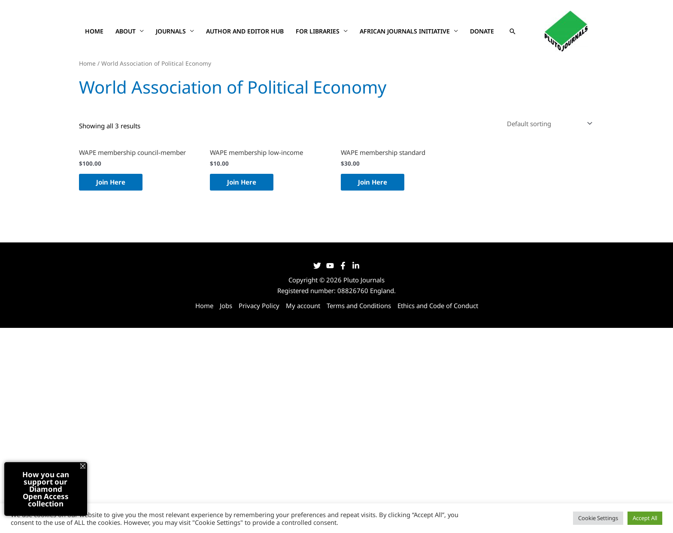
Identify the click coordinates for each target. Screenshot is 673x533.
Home (94, 31)
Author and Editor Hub (245, 31)
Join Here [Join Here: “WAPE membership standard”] (372, 182)
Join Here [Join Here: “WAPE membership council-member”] (110, 182)
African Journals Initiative (405, 31)
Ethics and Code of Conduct (437, 305)
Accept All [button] (645, 518)
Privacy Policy (259, 305)
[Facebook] (343, 266)
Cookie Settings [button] (598, 518)
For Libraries (318, 31)
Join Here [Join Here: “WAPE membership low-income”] (241, 182)
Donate (482, 31)
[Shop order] (548, 123)
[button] (512, 31)
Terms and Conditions (359, 305)
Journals (171, 31)
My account (303, 305)
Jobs (226, 305)
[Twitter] (317, 266)
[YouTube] (330, 266)
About (125, 31)
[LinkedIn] (356, 266)
